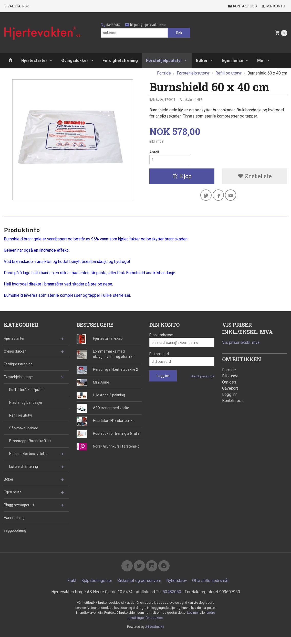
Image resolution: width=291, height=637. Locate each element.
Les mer (193, 612)
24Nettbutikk (154, 627)
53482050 (111, 25)
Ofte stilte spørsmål (210, 580)
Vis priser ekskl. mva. (241, 342)
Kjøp (182, 176)
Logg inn (229, 394)
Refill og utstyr (20, 415)
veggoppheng (15, 530)
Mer (261, 60)
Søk (179, 33)
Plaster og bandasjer (26, 402)
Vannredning (14, 518)
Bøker (202, 60)
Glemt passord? (202, 376)
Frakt (71, 580)
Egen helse (232, 60)
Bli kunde (230, 376)
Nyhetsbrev (176, 580)
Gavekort (230, 388)
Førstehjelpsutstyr (164, 60)
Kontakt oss (233, 400)
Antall (154, 152)
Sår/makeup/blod (23, 428)
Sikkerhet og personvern (139, 580)
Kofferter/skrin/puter (26, 390)
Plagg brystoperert (19, 505)
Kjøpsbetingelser (96, 580)
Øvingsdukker (74, 60)
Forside (164, 73)
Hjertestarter (34, 60)
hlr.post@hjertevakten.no (145, 25)
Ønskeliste (255, 176)
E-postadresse (161, 335)
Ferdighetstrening (120, 60)
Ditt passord (159, 354)
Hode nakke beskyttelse (28, 454)
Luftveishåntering (23, 466)
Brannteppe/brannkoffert (30, 441)
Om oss (229, 382)
